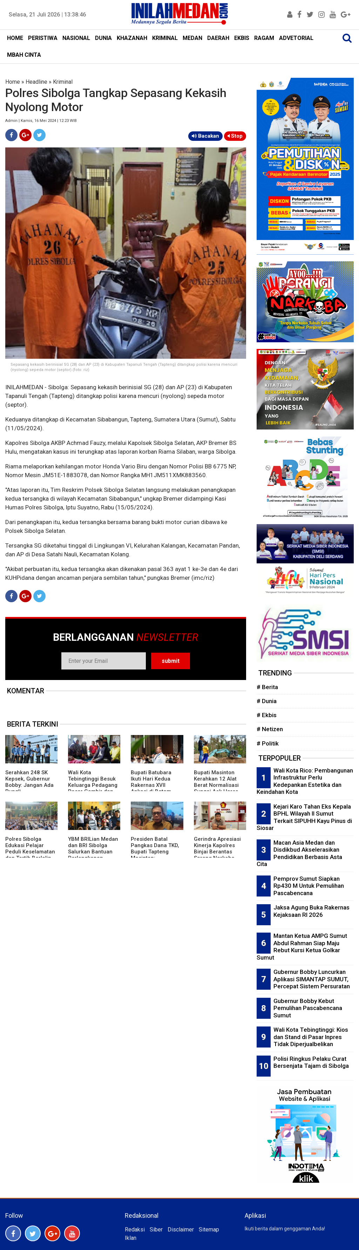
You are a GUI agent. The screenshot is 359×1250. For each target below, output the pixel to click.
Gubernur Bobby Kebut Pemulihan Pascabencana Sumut (307, 1008)
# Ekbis (267, 715)
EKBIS (241, 38)
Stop (235, 136)
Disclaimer (181, 1229)
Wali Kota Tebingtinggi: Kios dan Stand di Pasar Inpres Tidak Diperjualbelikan (310, 1037)
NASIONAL (76, 38)
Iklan (130, 1238)
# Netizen (270, 729)
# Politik (268, 743)
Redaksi (135, 1229)
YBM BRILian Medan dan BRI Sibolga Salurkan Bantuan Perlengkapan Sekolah (93, 851)
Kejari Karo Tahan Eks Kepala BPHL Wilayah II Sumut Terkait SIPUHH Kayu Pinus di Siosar (304, 817)
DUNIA (103, 38)
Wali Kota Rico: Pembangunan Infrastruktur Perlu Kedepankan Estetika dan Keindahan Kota (305, 781)
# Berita (267, 687)
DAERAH (218, 38)
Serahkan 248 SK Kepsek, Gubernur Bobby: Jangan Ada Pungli (29, 782)
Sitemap (209, 1229)
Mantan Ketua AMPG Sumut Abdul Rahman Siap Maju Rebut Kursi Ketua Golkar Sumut (302, 946)
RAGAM (264, 38)
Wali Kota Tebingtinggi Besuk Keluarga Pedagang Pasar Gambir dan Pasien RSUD (92, 785)
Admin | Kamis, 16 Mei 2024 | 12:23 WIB (41, 120)
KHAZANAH (132, 38)
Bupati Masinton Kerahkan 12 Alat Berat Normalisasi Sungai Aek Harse (216, 782)
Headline (36, 81)
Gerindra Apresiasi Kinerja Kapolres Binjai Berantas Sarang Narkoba (217, 848)
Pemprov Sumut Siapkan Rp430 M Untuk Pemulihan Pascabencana (308, 886)
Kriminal (63, 81)
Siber (156, 1229)
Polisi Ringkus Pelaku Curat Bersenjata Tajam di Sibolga (311, 1062)
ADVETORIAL (296, 38)
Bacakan (205, 136)
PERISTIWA (42, 38)
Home (12, 81)
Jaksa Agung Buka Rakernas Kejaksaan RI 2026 (311, 911)
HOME (15, 38)
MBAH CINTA (24, 54)
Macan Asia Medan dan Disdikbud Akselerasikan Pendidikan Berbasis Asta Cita (299, 853)
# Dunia (267, 701)
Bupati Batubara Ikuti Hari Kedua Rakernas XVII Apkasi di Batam (151, 782)
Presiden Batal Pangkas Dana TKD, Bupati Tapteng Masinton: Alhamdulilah (155, 851)
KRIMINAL (165, 38)
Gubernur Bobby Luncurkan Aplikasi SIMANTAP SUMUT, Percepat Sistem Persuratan (311, 979)
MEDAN (192, 38)
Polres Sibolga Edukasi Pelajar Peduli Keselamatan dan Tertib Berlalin (30, 848)
